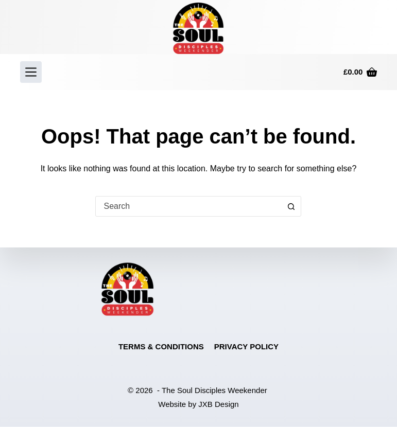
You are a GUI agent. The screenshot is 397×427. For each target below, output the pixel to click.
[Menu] (31, 72)
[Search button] (291, 206)
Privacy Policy (246, 346)
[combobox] (188, 206)
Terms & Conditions (161, 346)
